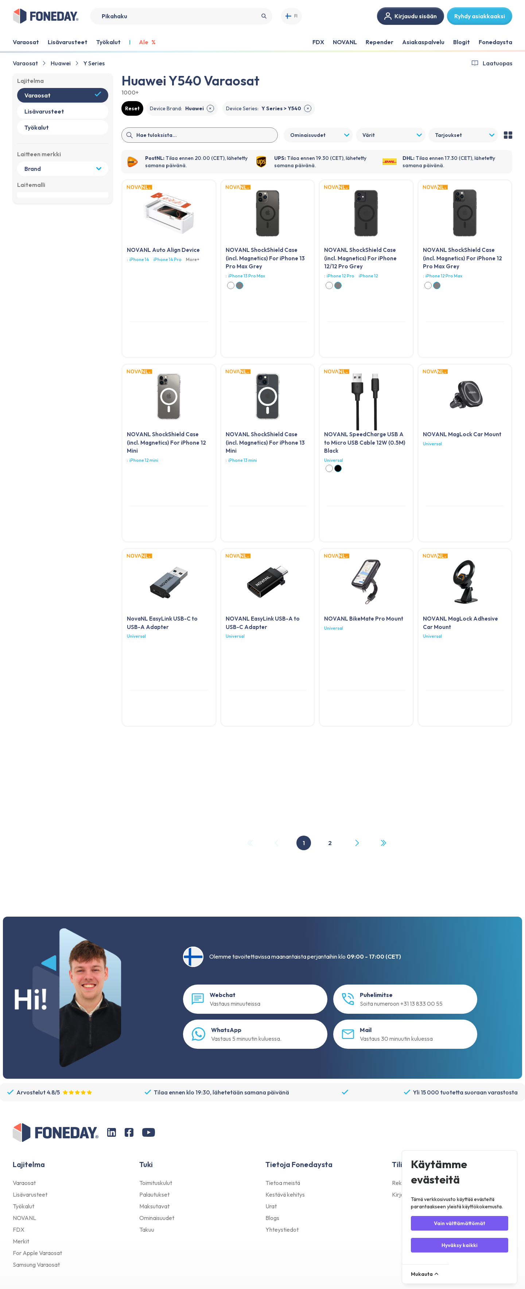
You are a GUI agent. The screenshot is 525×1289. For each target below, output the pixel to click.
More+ (192, 259)
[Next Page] (356, 843)
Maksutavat (154, 1206)
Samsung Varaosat (36, 1264)
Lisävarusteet (30, 1194)
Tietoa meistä (282, 1182)
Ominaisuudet (156, 1217)
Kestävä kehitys (285, 1194)
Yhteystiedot (282, 1229)
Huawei (61, 63)
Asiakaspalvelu (423, 42)
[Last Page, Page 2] (383, 843)
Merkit (21, 1241)
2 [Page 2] (330, 843)
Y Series (94, 63)
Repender (379, 42)
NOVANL (345, 42)
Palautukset (154, 1194)
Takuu (146, 1229)
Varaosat (25, 63)
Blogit (461, 42)
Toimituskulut (155, 1182)
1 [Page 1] (304, 843)
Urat (271, 1206)
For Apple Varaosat (37, 1253)
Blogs (272, 1217)
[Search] (181, 16)
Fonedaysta (495, 42)
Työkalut (23, 1206)
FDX (318, 42)
